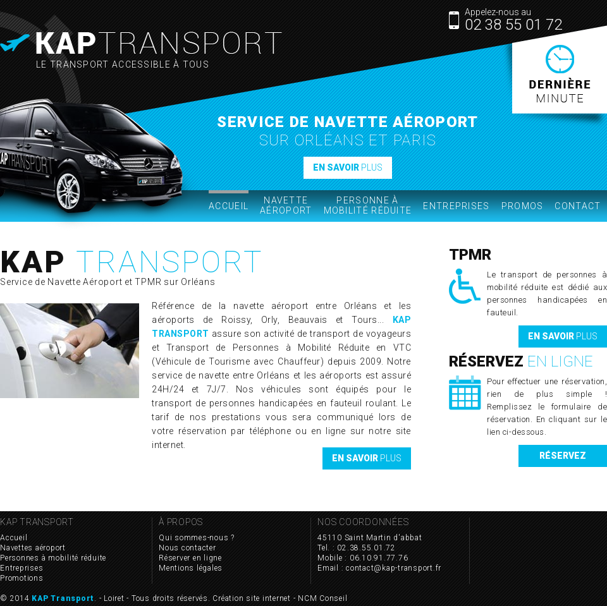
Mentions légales (191, 568)
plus (348, 167)
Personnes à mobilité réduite (53, 558)
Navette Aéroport (286, 205)
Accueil (228, 200)
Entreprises (456, 206)
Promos (522, 206)
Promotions (22, 578)
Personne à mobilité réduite (368, 205)
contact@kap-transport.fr (393, 568)
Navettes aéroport (33, 547)
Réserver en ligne (190, 558)
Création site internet (251, 598)
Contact (578, 206)
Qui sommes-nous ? (197, 537)
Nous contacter (187, 547)
